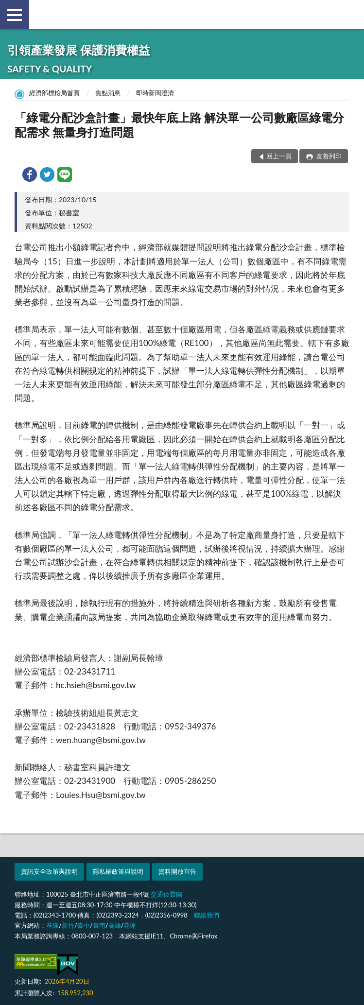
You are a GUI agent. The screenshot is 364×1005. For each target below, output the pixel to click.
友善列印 (328, 156)
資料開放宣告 (177, 871)
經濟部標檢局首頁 (54, 93)
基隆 (52, 925)
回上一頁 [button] (279, 156)
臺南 (99, 925)
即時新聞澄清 (155, 93)
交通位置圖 (166, 894)
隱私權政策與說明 (118, 871)
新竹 (68, 925)
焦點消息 (108, 93)
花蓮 (129, 925)
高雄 (114, 925)
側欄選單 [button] (14, 15)
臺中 (83, 925)
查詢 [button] (349, 14)
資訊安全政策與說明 (49, 871)
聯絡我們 (206, 915)
